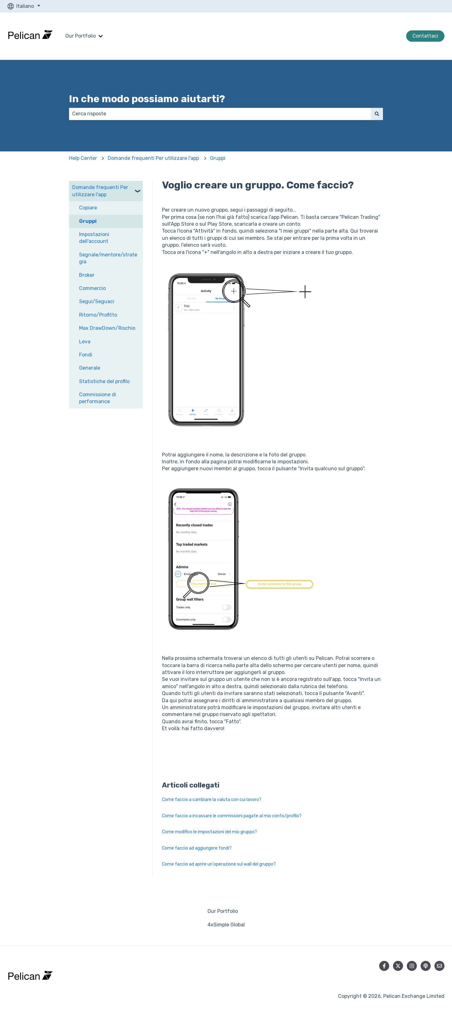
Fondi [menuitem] (85, 355)
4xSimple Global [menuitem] (226, 925)
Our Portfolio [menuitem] (222, 911)
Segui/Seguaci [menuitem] (96, 301)
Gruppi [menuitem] (88, 221)
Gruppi (217, 158)
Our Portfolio (80, 36)
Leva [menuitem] (84, 342)
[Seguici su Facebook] (384, 966)
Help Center (83, 158)
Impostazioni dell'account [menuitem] (94, 237)
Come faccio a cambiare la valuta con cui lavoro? (211, 799)
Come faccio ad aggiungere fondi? (197, 848)
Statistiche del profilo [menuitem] (104, 381)
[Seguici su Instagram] (412, 966)
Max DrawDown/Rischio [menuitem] (107, 328)
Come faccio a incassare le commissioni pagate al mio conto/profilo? (232, 816)
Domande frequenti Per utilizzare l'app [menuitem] (100, 190)
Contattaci (425, 36)
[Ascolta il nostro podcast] (426, 966)
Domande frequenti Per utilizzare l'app (153, 158)
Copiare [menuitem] (88, 208)
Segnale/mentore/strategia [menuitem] (108, 258)
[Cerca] (377, 114)
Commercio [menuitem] (92, 288)
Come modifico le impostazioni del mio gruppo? (209, 832)
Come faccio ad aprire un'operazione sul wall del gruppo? (219, 864)
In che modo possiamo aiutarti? (147, 99)
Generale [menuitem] (89, 368)
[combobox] (220, 114)
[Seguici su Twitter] (398, 966)
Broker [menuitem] (86, 275)
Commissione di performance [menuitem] (97, 398)
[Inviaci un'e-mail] (439, 966)
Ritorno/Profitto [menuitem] (98, 315)
